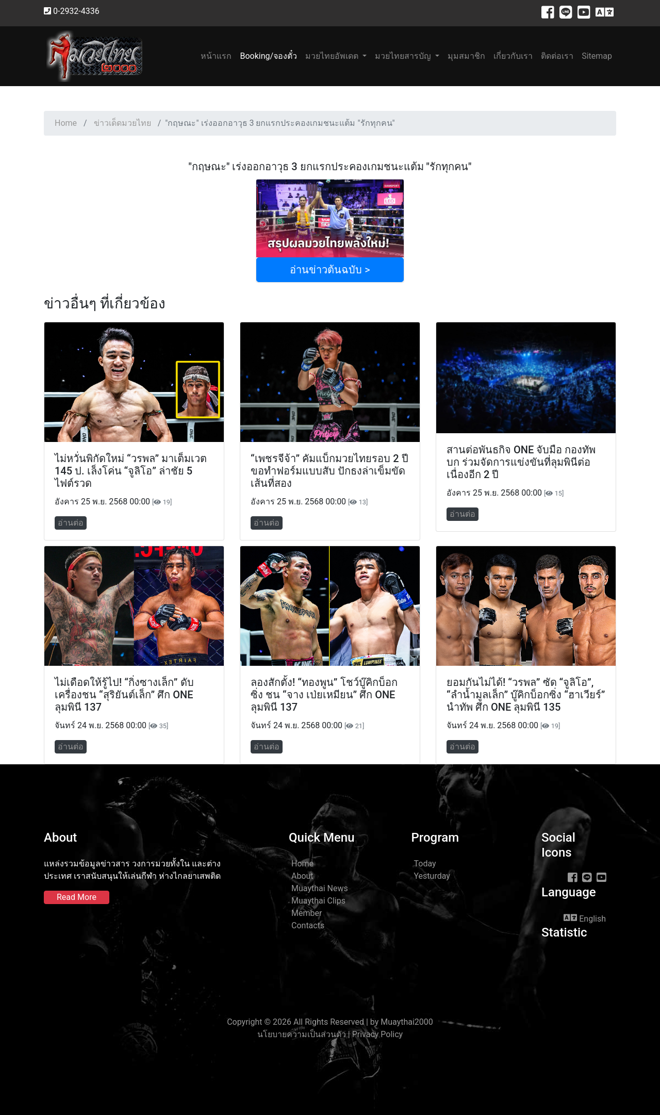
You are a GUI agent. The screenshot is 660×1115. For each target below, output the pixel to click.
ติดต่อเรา (557, 56)
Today (425, 863)
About (302, 876)
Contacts (307, 925)
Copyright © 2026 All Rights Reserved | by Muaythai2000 (330, 1022)
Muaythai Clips (318, 901)
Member (306, 913)
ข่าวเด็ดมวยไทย (122, 123)
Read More (76, 897)
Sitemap (597, 56)
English (585, 918)
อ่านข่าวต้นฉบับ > (330, 270)
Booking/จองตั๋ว (268, 56)
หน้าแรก (218, 55)
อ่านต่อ (71, 523)
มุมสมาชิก (466, 56)
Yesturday (432, 876)
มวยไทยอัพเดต (332, 56)
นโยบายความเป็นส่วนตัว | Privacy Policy (330, 1034)
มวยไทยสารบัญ (404, 56)
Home (66, 123)
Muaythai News (319, 888)
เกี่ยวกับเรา (513, 56)
